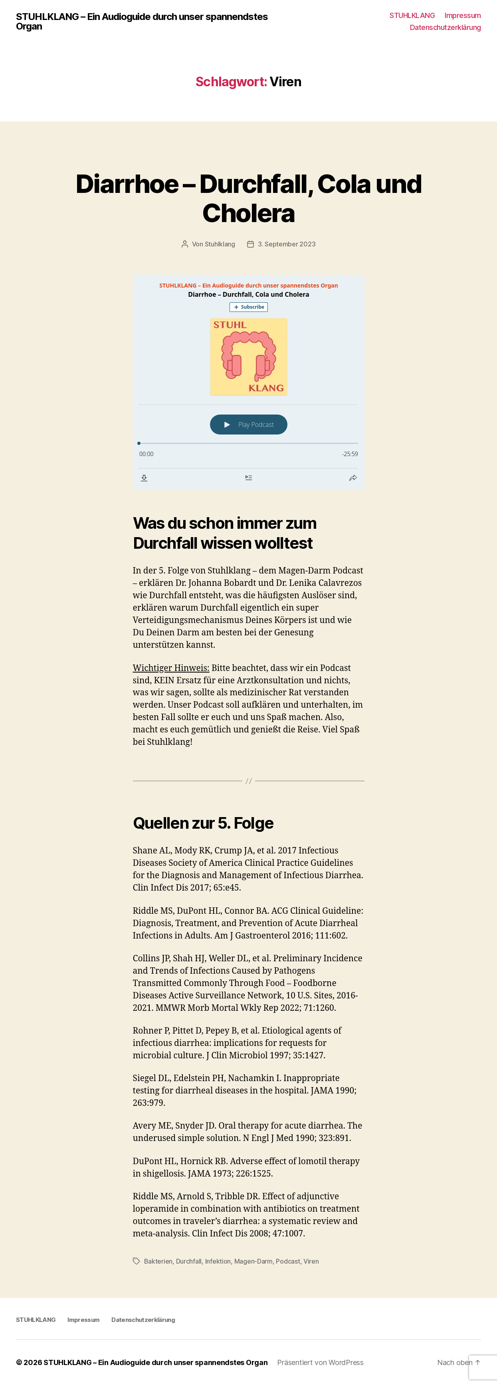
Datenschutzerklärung (445, 27)
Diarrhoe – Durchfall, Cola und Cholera (248, 198)
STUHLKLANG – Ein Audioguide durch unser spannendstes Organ (142, 21)
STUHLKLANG (412, 15)
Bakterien (158, 1261)
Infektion (218, 1261)
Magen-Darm (253, 1261)
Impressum (463, 15)
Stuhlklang (220, 244)
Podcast (288, 1261)
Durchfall (189, 1261)
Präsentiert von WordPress (320, 1362)
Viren (311, 1261)
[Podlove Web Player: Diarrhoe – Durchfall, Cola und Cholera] (248, 382)
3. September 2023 (286, 244)
